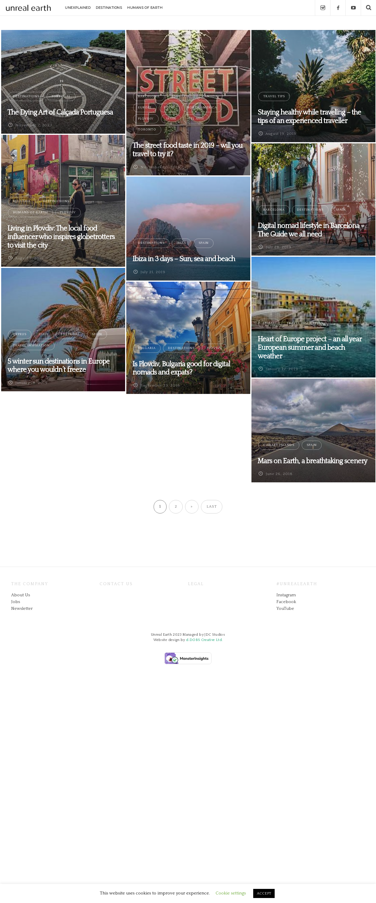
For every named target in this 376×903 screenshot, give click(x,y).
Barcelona (149, 96)
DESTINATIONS (109, 8)
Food (169, 107)
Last (212, 506)
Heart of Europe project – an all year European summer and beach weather (309, 347)
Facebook (286, 601)
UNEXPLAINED (77, 8)
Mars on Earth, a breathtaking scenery (312, 461)
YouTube (285, 608)
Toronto (147, 129)
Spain (171, 118)
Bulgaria (180, 96)
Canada (210, 96)
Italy (43, 334)
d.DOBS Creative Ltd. (204, 640)
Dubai (268, 323)
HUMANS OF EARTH (144, 8)
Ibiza (181, 243)
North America (202, 107)
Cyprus (19, 334)
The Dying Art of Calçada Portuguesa (60, 112)
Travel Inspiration (305, 323)
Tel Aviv (196, 118)
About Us (20, 595)
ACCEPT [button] (264, 893)
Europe (145, 107)
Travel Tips (274, 96)
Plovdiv (146, 118)
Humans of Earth (30, 212)
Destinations (26, 96)
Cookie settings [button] (231, 893)
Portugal (61, 96)
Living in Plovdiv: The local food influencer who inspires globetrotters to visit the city (61, 237)
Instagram (286, 595)
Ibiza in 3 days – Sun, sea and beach (183, 259)
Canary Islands (278, 445)
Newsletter (22, 608)
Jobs (15, 601)
